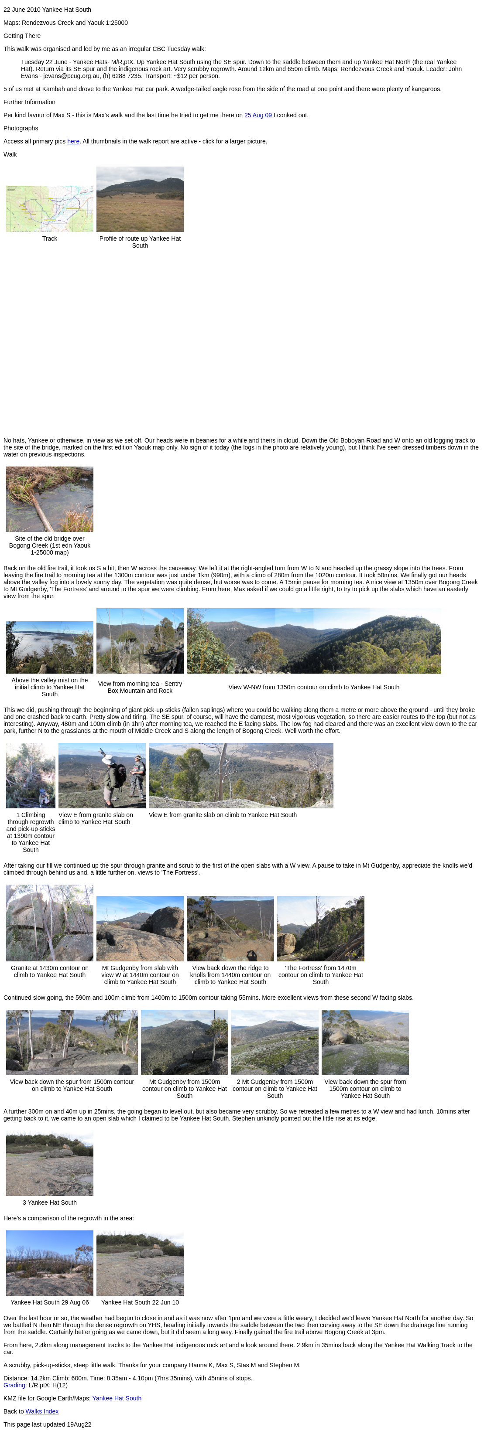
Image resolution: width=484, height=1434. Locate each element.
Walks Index (42, 1411)
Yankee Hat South (117, 1398)
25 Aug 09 (258, 115)
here (73, 141)
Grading (14, 1385)
